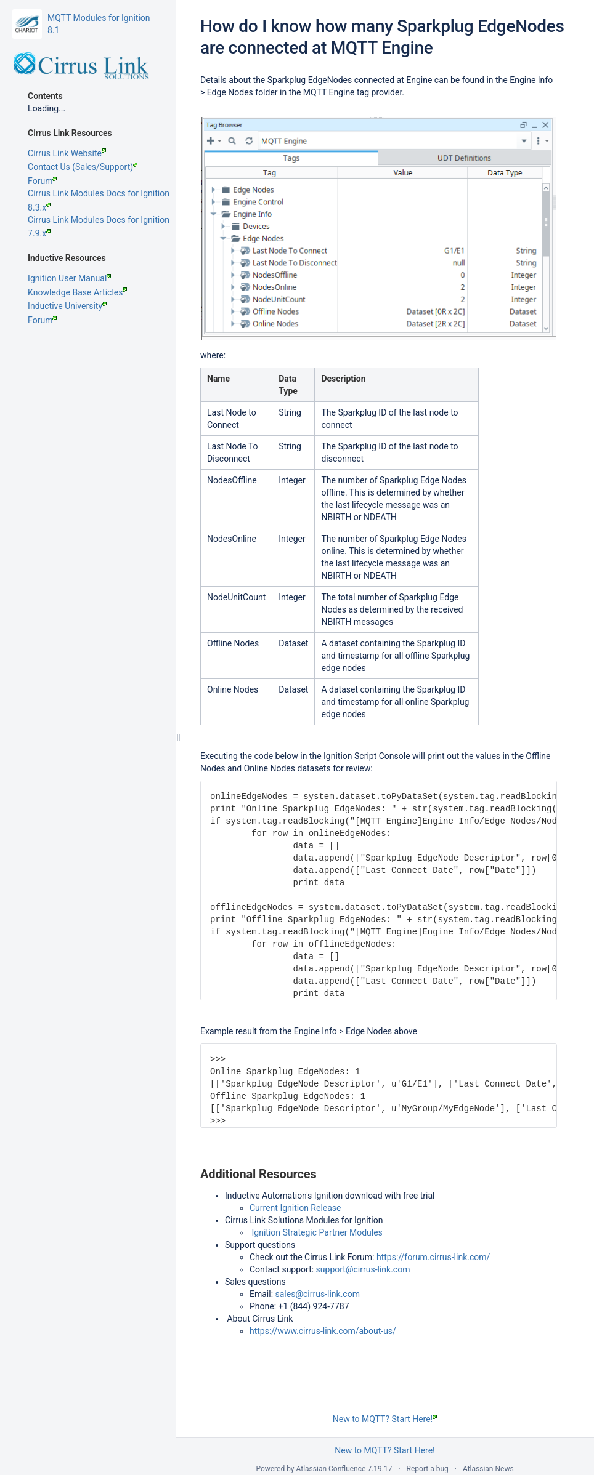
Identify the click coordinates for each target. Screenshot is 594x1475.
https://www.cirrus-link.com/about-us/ (323, 1331)
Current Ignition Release (295, 1208)
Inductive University (67, 306)
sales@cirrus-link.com (317, 1294)
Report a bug (428, 1469)
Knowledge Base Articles (77, 292)
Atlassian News (488, 1469)
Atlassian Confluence (331, 1469)
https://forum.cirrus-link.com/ (433, 1257)
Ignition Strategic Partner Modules (316, 1232)
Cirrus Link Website (67, 153)
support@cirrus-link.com (363, 1269)
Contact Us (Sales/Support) (82, 167)
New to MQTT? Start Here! (385, 1419)
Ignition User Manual (69, 278)
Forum (42, 181)
